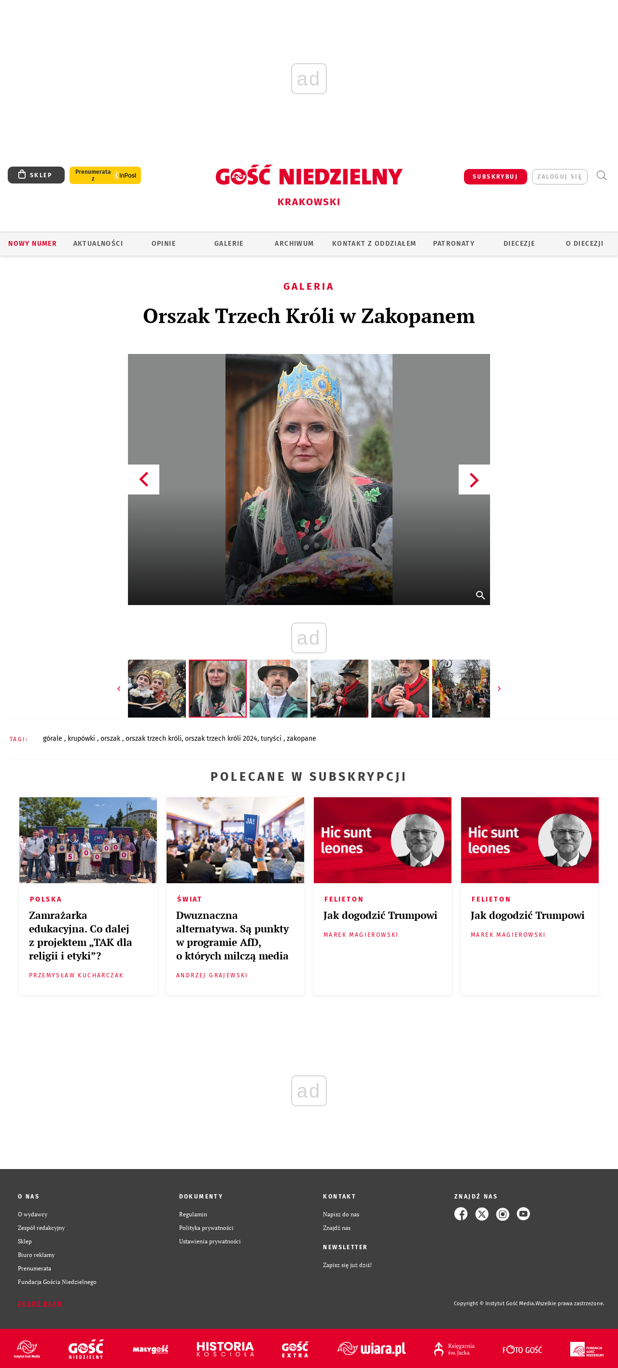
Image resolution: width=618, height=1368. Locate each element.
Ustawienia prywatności (210, 1241)
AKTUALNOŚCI (98, 244)
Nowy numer (32, 244)
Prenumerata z (93, 175)
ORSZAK (111, 738)
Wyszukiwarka (601, 175)
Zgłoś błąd (40, 1303)
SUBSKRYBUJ (495, 176)
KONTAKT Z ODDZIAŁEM (374, 244)
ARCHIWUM (294, 244)
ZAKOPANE (301, 738)
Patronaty (454, 244)
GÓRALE (53, 738)
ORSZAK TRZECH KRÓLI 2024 (221, 738)
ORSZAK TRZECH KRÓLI (154, 738)
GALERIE (229, 244)
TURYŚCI (272, 738)
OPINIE (164, 244)
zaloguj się (559, 176)
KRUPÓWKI (82, 738)
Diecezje (519, 244)
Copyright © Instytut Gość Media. (494, 1303)
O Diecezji (585, 244)
